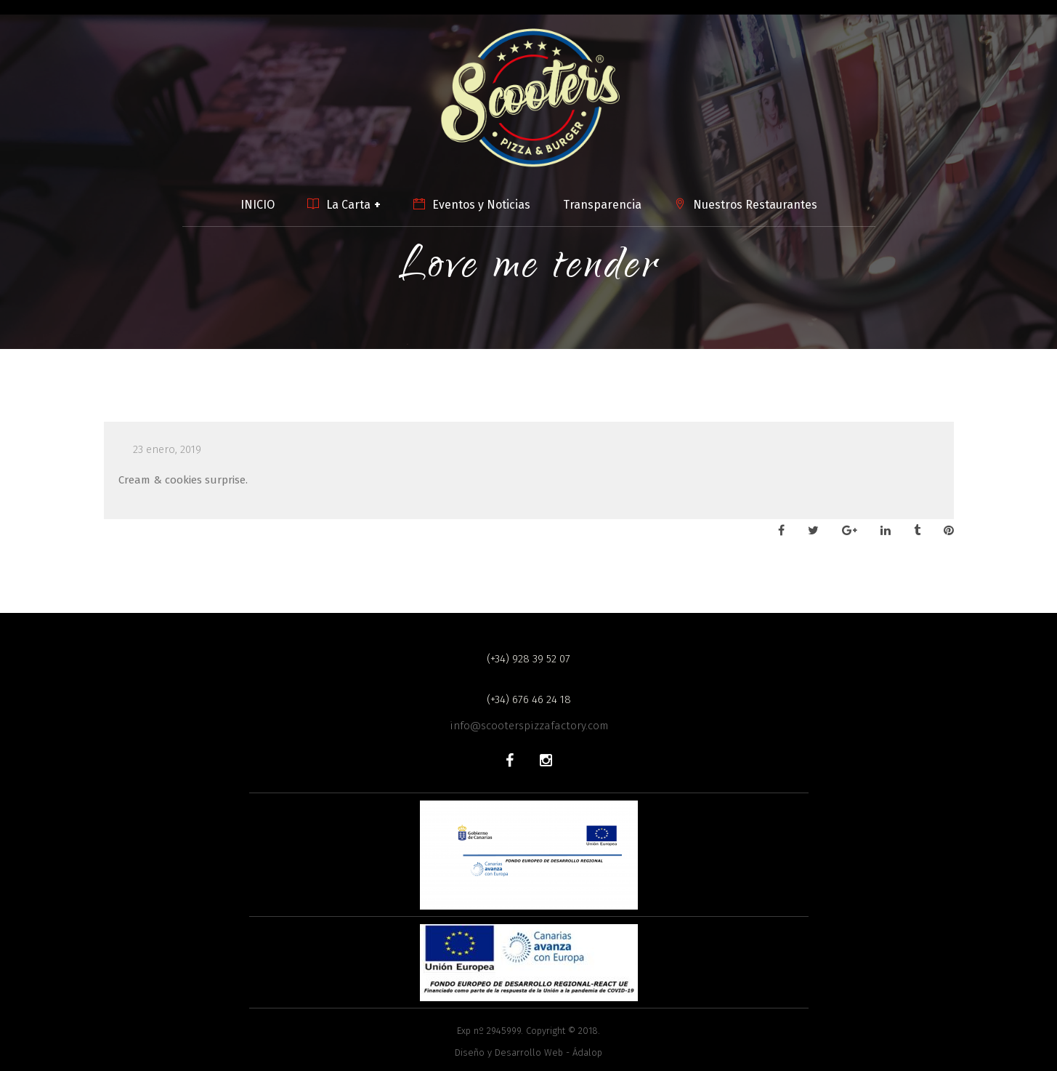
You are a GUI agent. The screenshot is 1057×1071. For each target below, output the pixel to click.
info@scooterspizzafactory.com (529, 725)
